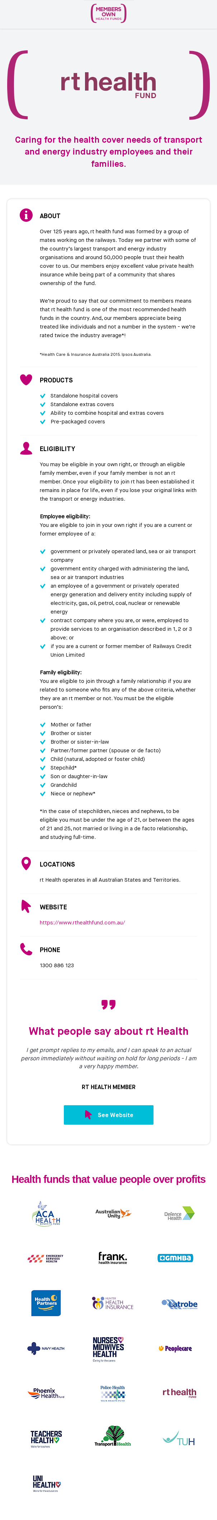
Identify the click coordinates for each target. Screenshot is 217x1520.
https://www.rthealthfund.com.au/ (82, 923)
